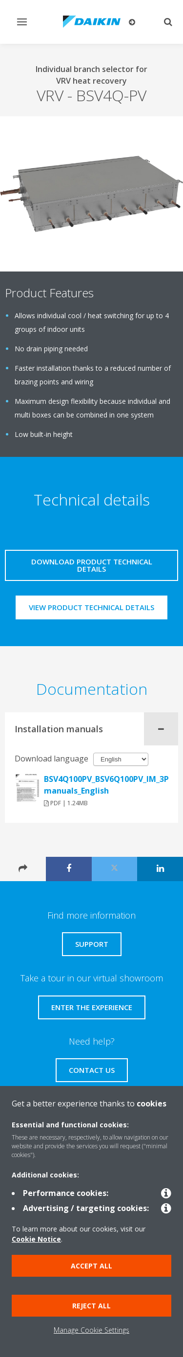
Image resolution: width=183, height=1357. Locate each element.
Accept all (91, 1265)
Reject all (91, 1305)
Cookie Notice (36, 1239)
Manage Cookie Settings (91, 1330)
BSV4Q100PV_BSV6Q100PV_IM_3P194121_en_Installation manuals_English (106, 785)
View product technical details (91, 607)
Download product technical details (91, 565)
